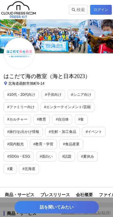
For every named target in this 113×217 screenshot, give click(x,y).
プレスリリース (55, 194)
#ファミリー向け (21, 107)
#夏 (10, 169)
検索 (78, 9)
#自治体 (62, 119)
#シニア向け (81, 95)
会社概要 (84, 194)
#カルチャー (17, 119)
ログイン (101, 10)
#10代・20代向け (21, 95)
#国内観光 (15, 144)
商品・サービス (19, 194)
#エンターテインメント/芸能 (67, 107)
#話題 (67, 156)
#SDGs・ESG (18, 156)
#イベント (94, 132)
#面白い (46, 156)
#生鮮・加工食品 (62, 132)
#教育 (41, 119)
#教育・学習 (43, 144)
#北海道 (29, 169)
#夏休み (87, 156)
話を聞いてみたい (57, 207)
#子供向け (53, 95)
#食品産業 (71, 144)
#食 (81, 119)
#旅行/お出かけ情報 (23, 132)
